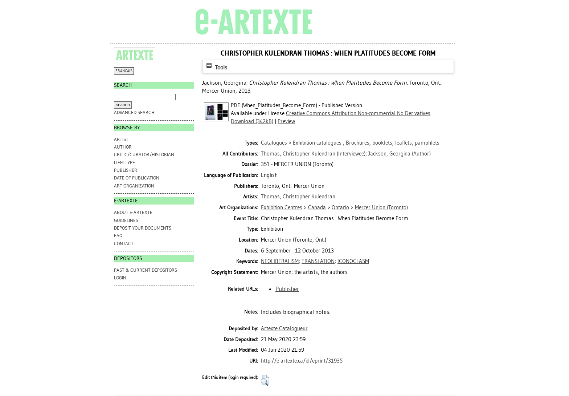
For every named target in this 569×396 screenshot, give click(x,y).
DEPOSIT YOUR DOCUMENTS (142, 228)
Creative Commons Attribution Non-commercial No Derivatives (358, 113)
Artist (121, 139)
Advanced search (134, 112)
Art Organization (134, 186)
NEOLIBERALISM (280, 261)
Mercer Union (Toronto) (381, 207)
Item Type (124, 162)
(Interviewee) (313, 153)
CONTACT (124, 243)
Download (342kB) (252, 121)
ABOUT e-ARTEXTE (133, 212)
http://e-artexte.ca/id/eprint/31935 (302, 360)
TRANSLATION (318, 261)
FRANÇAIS (123, 71)
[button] (265, 380)
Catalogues (274, 143)
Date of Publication (136, 178)
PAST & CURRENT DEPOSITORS (145, 270)
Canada (317, 207)
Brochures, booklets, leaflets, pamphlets (392, 143)
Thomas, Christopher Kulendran (298, 196)
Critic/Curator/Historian (144, 154)
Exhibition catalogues (317, 143)
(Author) (399, 153)
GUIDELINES (126, 220)
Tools (216, 67)
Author (123, 147)
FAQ (118, 235)
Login (120, 277)
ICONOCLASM (353, 261)
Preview (286, 121)
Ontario (340, 207)
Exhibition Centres (281, 207)
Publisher (125, 170)
